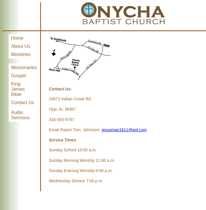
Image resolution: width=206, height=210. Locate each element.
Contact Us (22, 102)
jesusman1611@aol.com (124, 129)
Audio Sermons (20, 115)
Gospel (18, 75)
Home (17, 38)
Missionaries (24, 67)
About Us (20, 46)
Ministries (21, 54)
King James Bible (18, 89)
